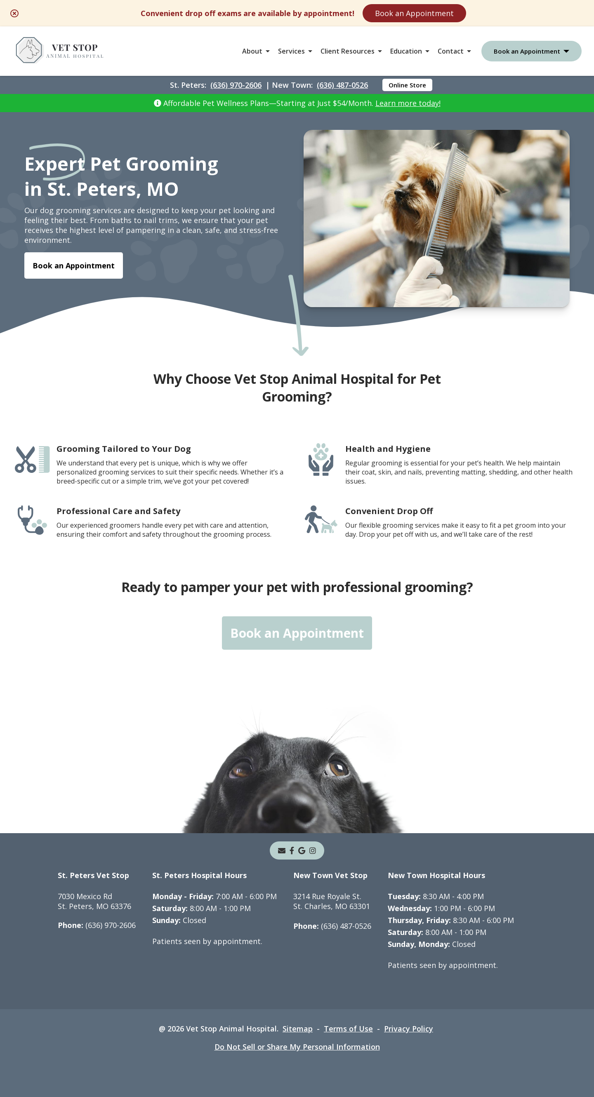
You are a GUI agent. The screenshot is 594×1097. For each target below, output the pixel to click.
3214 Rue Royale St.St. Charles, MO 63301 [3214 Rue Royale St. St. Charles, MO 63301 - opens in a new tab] (331, 901)
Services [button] (291, 51)
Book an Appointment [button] (527, 51)
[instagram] (312, 850)
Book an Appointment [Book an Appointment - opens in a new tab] (74, 265)
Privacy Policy (408, 1029)
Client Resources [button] (348, 51)
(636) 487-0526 (342, 85)
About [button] (252, 51)
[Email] (281, 850)
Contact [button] (451, 51)
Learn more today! (408, 103)
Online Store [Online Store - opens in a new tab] (407, 85)
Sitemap (298, 1029)
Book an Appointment (414, 13)
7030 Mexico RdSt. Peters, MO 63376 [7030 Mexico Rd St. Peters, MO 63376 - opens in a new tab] (94, 901)
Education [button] (406, 51)
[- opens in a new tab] (292, 850)
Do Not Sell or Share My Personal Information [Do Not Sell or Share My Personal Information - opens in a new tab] (297, 1047)
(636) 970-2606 (236, 85)
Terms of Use (348, 1029)
